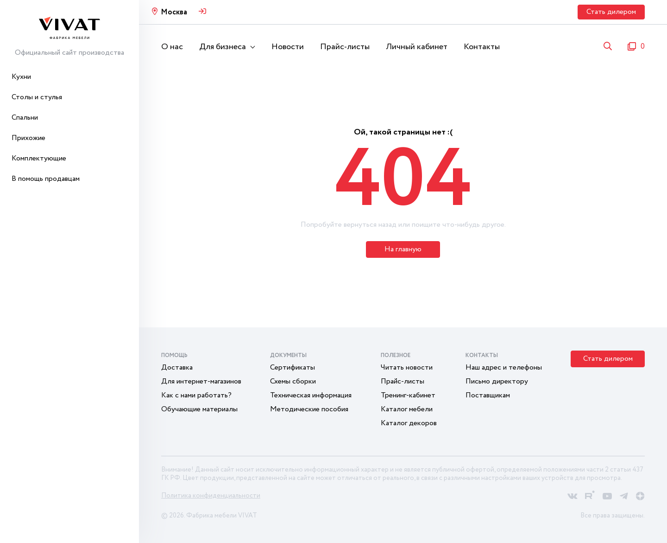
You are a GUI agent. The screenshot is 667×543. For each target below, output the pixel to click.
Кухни (21, 76)
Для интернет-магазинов (201, 381)
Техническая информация (311, 395)
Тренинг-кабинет (408, 395)
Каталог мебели (407, 409)
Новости (287, 47)
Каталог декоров (409, 423)
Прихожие (28, 138)
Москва (174, 12)
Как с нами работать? (196, 395)
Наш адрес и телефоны (504, 367)
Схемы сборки (293, 381)
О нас (172, 47)
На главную (403, 249)
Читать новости (407, 367)
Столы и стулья (37, 97)
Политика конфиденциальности (210, 495)
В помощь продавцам (46, 178)
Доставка (177, 367)
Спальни (25, 117)
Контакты (482, 47)
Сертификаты (292, 367)
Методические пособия (309, 409)
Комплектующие (39, 158)
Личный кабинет (416, 47)
